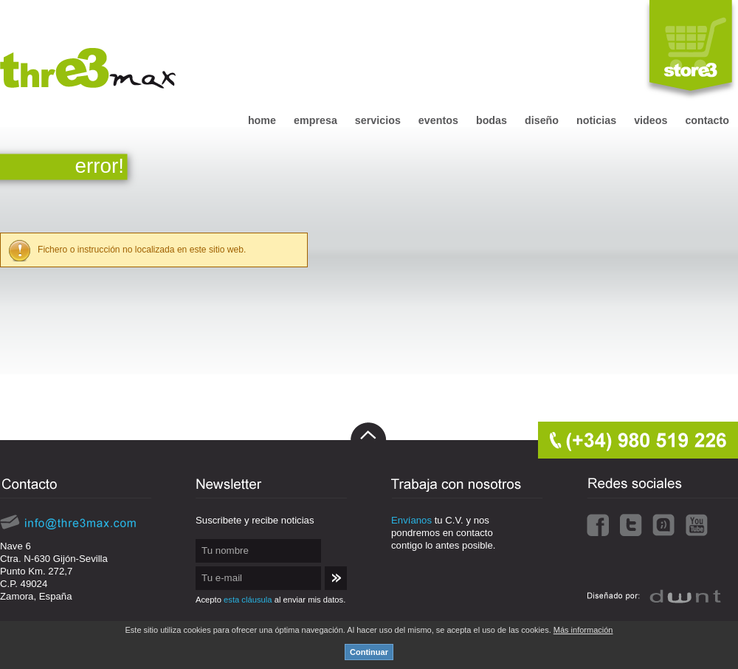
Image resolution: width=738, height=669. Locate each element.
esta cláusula (248, 599)
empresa (315, 120)
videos (650, 120)
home (262, 120)
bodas (491, 120)
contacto (707, 120)
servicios (378, 120)
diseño (542, 120)
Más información (583, 629)
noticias (596, 120)
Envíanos (411, 520)
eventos (438, 120)
